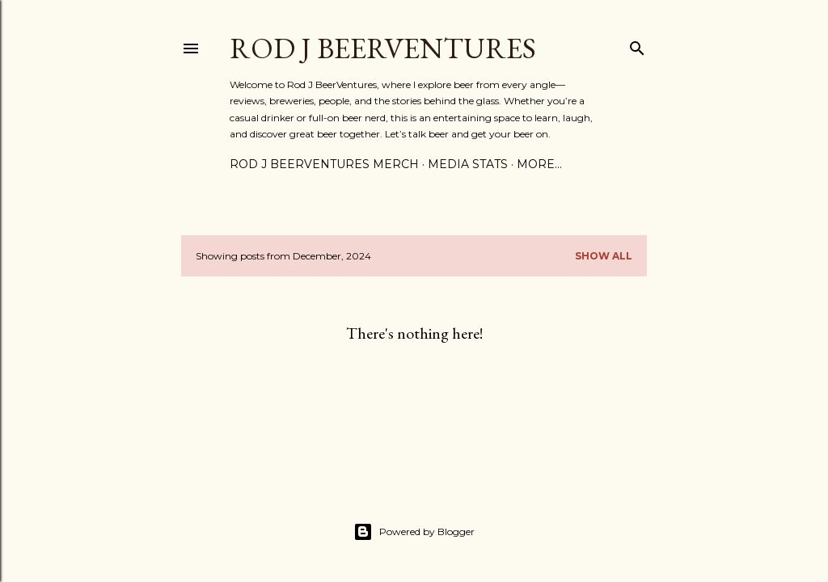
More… (539, 164)
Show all (603, 256)
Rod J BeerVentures (383, 48)
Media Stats (468, 164)
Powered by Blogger (414, 532)
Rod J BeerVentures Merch (324, 164)
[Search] (637, 45)
